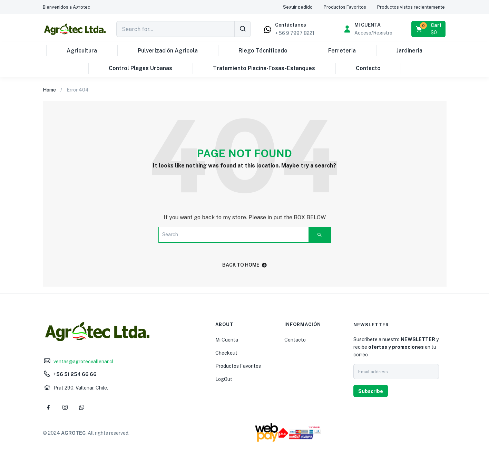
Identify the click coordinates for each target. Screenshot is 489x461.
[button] (66, 7)
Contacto (368, 68)
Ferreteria (342, 50)
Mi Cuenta (226, 340)
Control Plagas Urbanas (140, 68)
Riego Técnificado (262, 50)
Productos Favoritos (238, 366)
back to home (244, 265)
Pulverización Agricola (168, 50)
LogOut (223, 379)
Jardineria (409, 50)
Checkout (226, 353)
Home (49, 90)
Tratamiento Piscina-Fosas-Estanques (264, 68)
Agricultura (82, 50)
